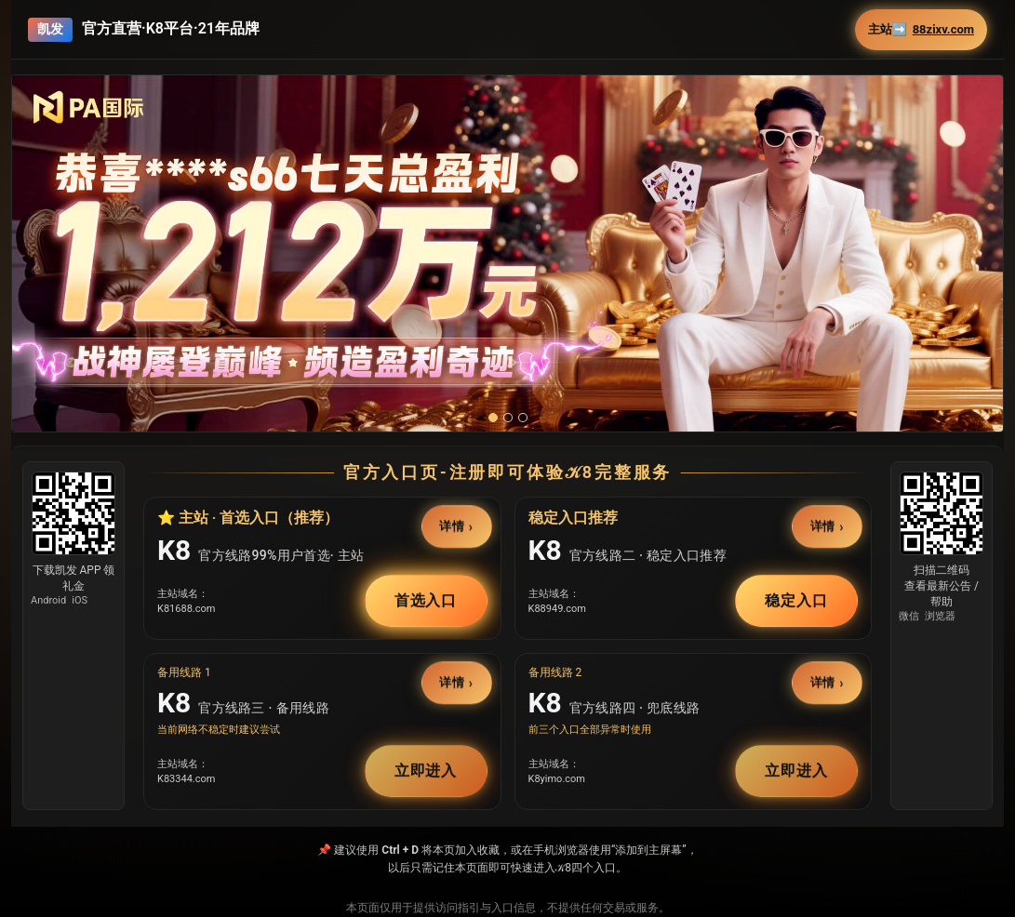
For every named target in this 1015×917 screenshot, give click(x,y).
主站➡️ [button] (921, 29)
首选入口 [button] (426, 600)
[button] (507, 262)
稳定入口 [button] (796, 600)
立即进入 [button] (426, 770)
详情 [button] (452, 526)
